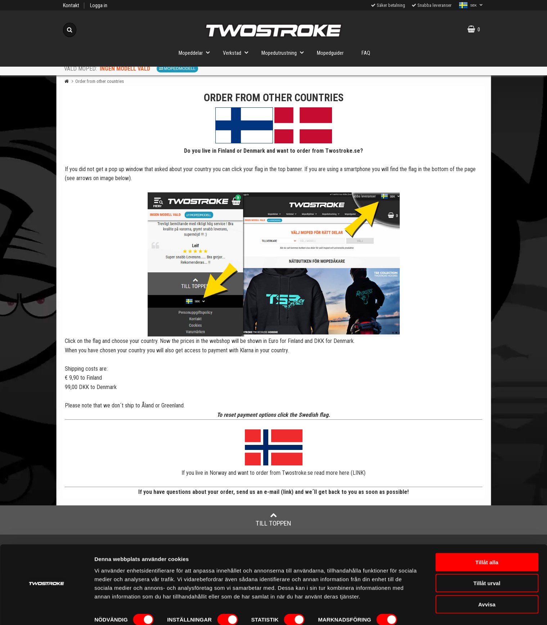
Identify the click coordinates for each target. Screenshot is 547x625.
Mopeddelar (196, 52)
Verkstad (237, 52)
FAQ (366, 53)
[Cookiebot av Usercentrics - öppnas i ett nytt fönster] (46, 611)
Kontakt (71, 6)
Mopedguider (330, 53)
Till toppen (273, 519)
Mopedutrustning (284, 52)
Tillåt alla (486, 542)
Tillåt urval (487, 564)
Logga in (98, 6)
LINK (358, 472)
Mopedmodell (177, 68)
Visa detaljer (110, 611)
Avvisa (487, 584)
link (287, 491)
